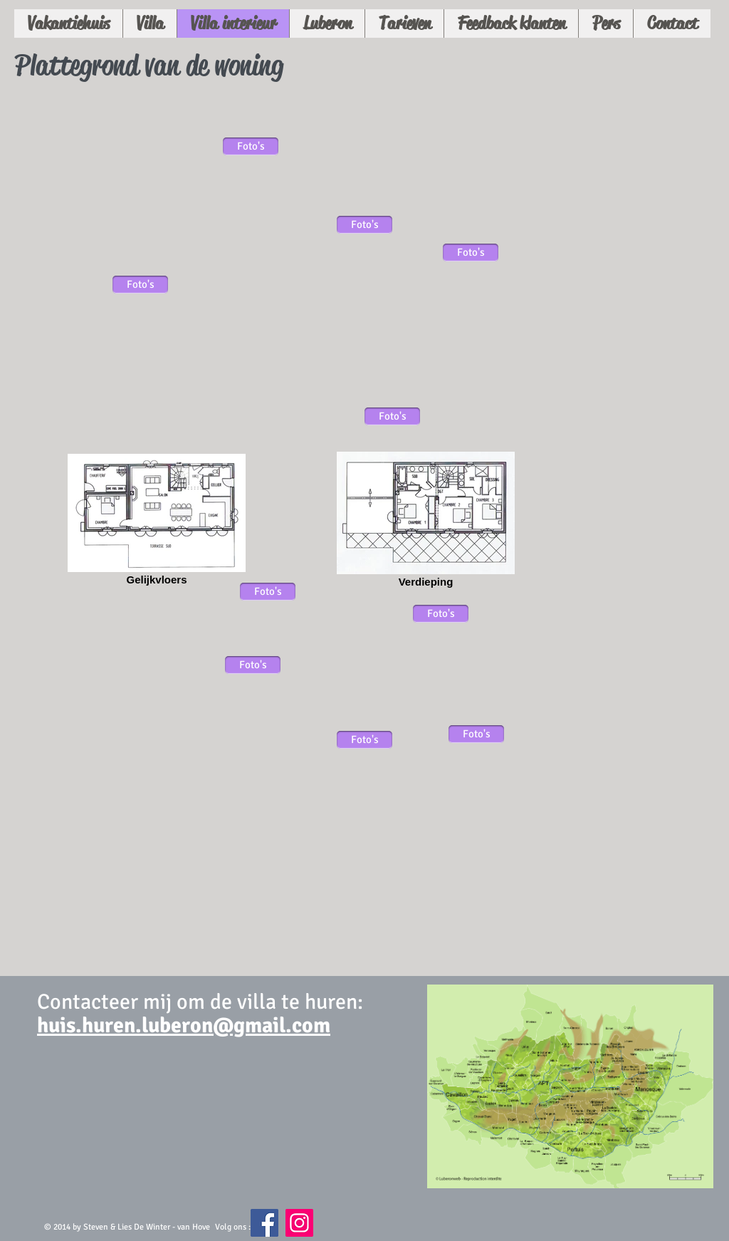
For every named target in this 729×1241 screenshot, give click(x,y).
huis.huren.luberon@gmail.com (183, 1025)
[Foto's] (140, 285)
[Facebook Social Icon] (264, 1223)
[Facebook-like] (380, 1229)
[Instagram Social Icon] (299, 1223)
